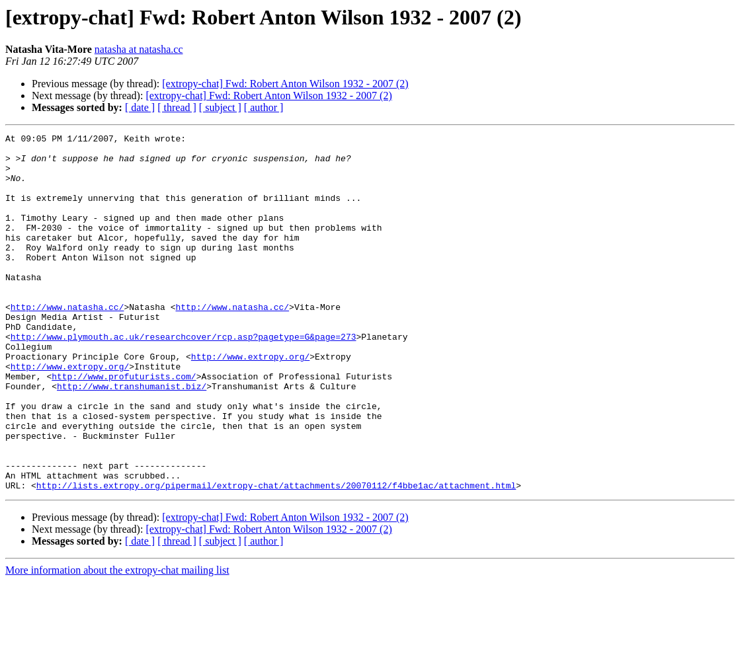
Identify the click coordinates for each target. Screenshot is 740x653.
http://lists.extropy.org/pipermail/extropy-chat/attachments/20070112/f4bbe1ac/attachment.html (276, 556)
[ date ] (140, 107)
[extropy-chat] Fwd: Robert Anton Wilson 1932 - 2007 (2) (285, 83)
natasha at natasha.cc (139, 49)
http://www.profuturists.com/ (124, 426)
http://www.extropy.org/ (250, 402)
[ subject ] (220, 107)
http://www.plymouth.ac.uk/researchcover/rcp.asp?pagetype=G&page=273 (183, 378)
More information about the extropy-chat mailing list (117, 641)
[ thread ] (176, 107)
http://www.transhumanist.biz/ (131, 437)
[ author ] (264, 107)
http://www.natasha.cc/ (67, 342)
